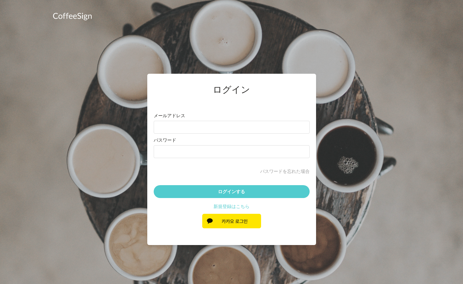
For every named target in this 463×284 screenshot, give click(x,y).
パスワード (165, 140)
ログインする (231, 191)
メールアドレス (169, 115)
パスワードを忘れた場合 (285, 171)
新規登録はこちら (231, 206)
